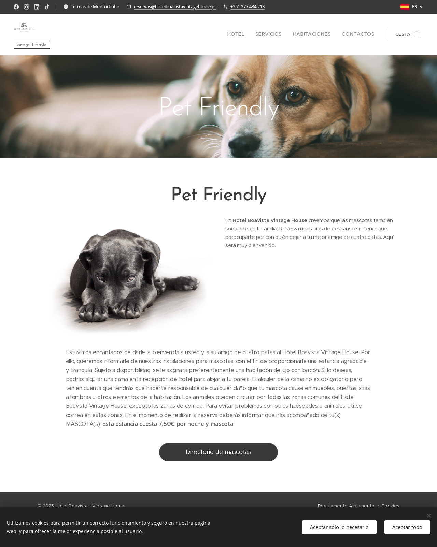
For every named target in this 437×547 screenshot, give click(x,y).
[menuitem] (247, 34)
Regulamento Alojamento (346, 506)
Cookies (390, 506)
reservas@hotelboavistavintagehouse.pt (175, 6)
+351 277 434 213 (247, 6)
